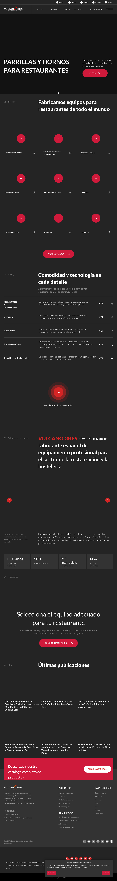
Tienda (67, 9)
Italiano (86, 2)
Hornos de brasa (64, 803)
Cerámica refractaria (65, 800)
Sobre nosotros (100, 793)
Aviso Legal (62, 824)
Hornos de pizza (64, 807)
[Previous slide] (9, 500)
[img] (57, 2)
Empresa (54, 9)
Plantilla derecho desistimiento (69, 820)
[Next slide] (107, 500)
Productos (39, 9)
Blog (96, 803)
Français (98, 2)
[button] (95, 73)
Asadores (61, 796)
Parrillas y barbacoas (65, 793)
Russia (110, 2)
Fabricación (99, 796)
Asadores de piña (12, 232)
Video (97, 807)
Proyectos (98, 800)
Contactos (78, 9)
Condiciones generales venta (68, 817)
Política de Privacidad (66, 827)
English (74, 2)
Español (61, 2)
